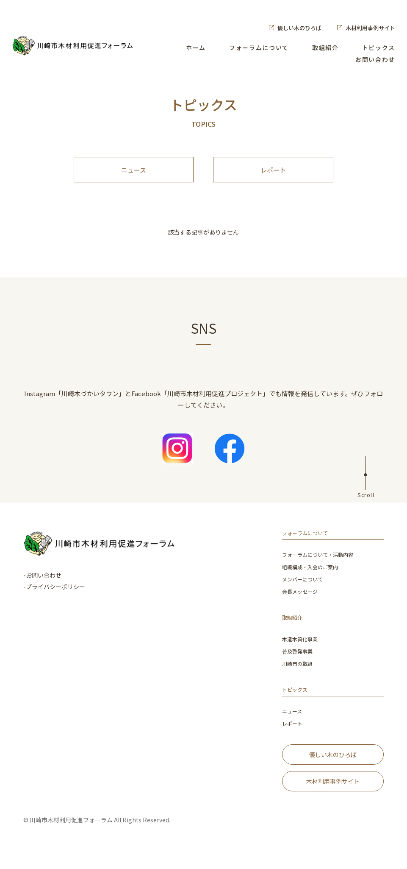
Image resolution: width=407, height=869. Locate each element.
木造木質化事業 (303, 653)
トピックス (378, 47)
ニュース (133, 177)
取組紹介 (325, 47)
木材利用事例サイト (370, 28)
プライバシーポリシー (55, 602)
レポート (273, 177)
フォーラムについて (259, 47)
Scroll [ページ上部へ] (365, 509)
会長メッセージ (303, 606)
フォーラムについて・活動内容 (323, 571)
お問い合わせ (375, 59)
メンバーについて (305, 594)
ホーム (196, 47)
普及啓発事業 (300, 665)
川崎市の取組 (300, 677)
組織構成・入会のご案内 (314, 583)
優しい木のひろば (299, 28)
